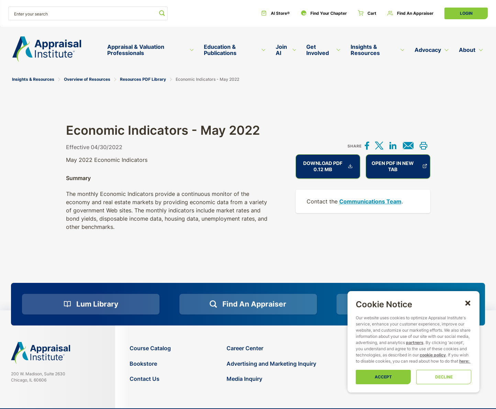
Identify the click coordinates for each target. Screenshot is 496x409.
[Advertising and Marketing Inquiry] (271, 363)
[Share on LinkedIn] (393, 146)
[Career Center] (271, 348)
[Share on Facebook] (367, 146)
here (463, 361)
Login (466, 13)
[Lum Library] (90, 304)
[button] (467, 302)
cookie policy (433, 354)
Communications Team (370, 201)
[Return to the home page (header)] (46, 49)
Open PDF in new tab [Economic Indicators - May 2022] (399, 166)
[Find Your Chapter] (324, 13)
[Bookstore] (150, 363)
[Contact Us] (150, 379)
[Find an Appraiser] (410, 13)
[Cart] (367, 13)
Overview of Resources (87, 79)
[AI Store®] (275, 13)
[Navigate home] (40, 353)
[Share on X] (379, 146)
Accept (383, 376)
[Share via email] (408, 146)
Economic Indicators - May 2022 (207, 79)
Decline (444, 376)
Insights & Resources (33, 79)
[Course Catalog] (150, 348)
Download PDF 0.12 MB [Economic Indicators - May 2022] (328, 166)
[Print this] (423, 146)
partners (414, 342)
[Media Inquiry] (271, 379)
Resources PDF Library (143, 79)
